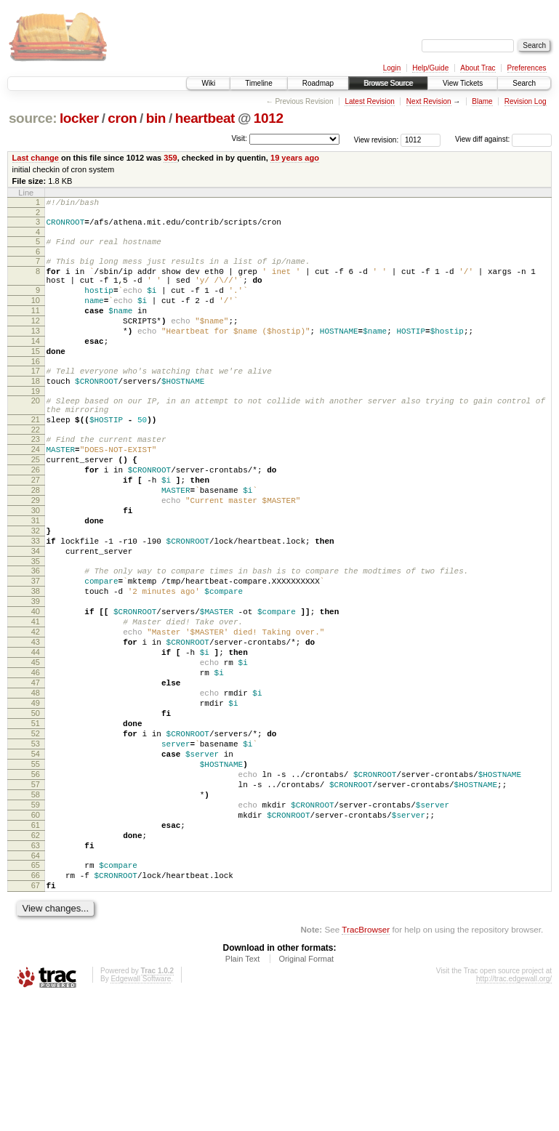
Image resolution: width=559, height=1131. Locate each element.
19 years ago (294, 157)
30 (35, 564)
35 (35, 626)
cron (122, 118)
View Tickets (463, 83)
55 (35, 870)
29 (35, 552)
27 (35, 527)
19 (35, 423)
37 (35, 648)
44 (35, 734)
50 (35, 809)
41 (35, 697)
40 (35, 685)
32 (35, 589)
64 (35, 982)
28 (35, 540)
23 (35, 478)
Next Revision (428, 101)
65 (35, 991)
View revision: (376, 139)
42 (35, 710)
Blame (482, 101)
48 (35, 784)
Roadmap (318, 83)
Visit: (239, 138)
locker (79, 118)
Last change (35, 157)
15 (35, 377)
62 (35, 957)
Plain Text (242, 1091)
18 (35, 411)
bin (156, 118)
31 (35, 577)
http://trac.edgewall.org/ (514, 1112)
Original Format (306, 1091)
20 (35, 433)
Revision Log (525, 101)
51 (35, 821)
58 (35, 907)
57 (35, 895)
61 (35, 945)
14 (35, 365)
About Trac (477, 68)
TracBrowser (366, 1062)
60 (35, 932)
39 (35, 673)
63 (35, 969)
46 (35, 759)
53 (35, 846)
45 (35, 747)
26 (35, 515)
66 (35, 1003)
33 (35, 601)
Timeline (258, 83)
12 (35, 340)
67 (35, 1016)
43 (35, 722)
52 (35, 833)
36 (35, 636)
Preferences (527, 68)
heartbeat (205, 118)
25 (35, 503)
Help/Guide (430, 68)
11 (35, 327)
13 (35, 352)
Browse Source (388, 83)
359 (170, 157)
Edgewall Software (140, 1112)
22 (35, 468)
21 (35, 456)
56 (35, 883)
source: (33, 118)
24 (35, 490)
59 (35, 920)
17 (35, 399)
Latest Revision (369, 101)
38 (35, 660)
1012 (268, 118)
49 (35, 796)
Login (392, 68)
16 (35, 389)
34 (35, 614)
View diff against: (503, 139)
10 (35, 315)
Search (524, 83)
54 (35, 858)
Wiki (208, 83)
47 (35, 772)
